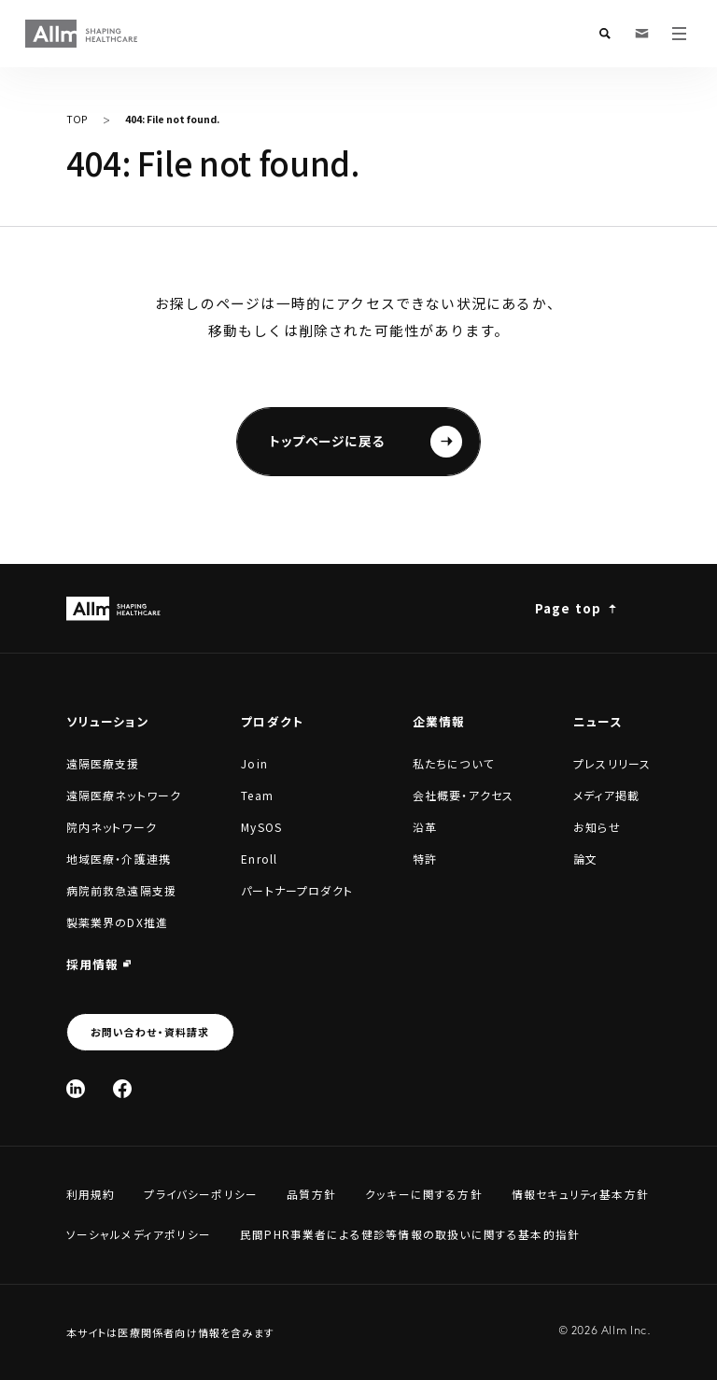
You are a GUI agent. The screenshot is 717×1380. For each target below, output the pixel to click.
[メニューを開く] (679, 33)
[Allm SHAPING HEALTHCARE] (82, 34)
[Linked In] (75, 1088)
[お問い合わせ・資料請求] (642, 33)
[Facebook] (122, 1088)
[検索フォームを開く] (605, 33)
